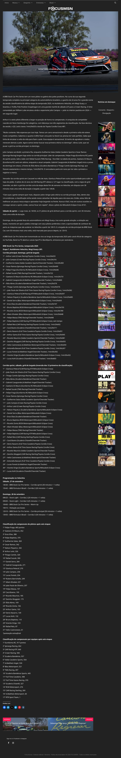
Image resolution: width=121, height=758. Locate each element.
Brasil (54, 2)
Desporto (29, 2)
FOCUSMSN (74, 755)
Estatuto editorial (38, 755)
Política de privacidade (58, 755)
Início (7, 3)
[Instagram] (13, 743)
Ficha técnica (28, 755)
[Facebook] (8, 743)
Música (17, 2)
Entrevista (42, 2)
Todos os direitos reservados (88, 755)
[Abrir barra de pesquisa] (115, 2)
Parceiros (47, 755)
